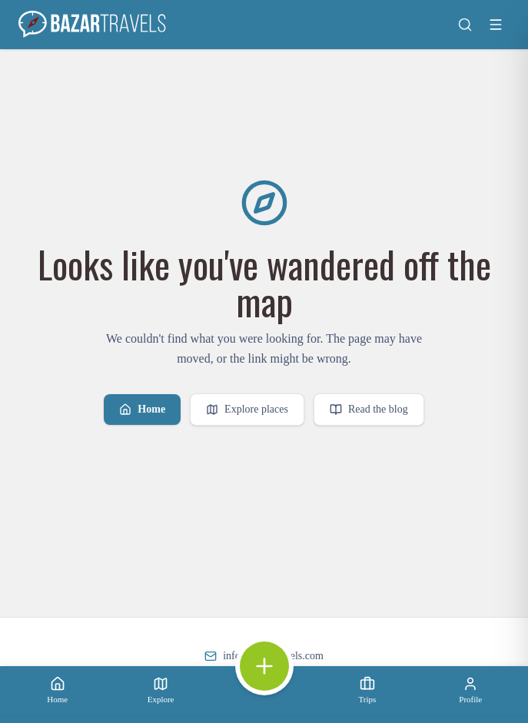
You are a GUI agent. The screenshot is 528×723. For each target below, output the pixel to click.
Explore (161, 690)
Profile (470, 690)
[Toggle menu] (496, 24)
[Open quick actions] (264, 666)
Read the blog (369, 409)
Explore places (247, 409)
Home (142, 409)
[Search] (465, 24)
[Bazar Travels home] (93, 24)
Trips (367, 690)
